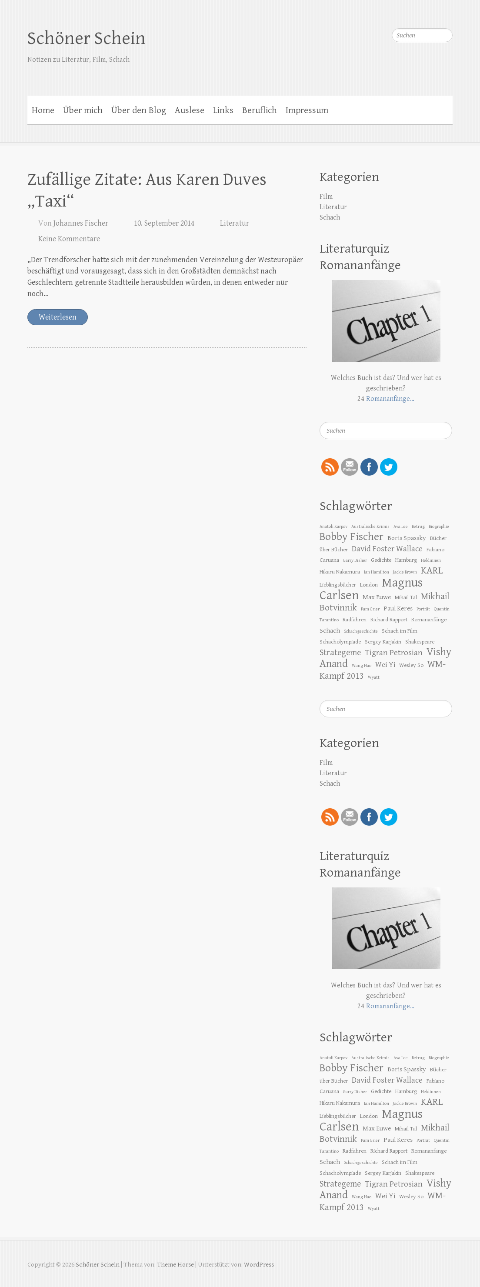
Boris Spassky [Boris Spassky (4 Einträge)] (406, 538)
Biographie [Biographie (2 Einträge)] (439, 526)
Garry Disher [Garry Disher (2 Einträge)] (355, 560)
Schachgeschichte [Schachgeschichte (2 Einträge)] (361, 631)
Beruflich (259, 110)
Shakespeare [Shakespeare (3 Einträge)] (419, 641)
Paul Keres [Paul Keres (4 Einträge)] (398, 608)
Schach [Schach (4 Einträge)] (330, 630)
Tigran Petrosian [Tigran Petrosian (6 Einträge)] (394, 652)
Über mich (83, 110)
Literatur (234, 223)
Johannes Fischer (80, 223)
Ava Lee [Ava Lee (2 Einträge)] (400, 526)
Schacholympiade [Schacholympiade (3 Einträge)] (340, 641)
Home (43, 110)
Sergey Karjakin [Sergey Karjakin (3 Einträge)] (383, 641)
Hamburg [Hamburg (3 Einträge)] (406, 560)
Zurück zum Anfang (468, 1275)
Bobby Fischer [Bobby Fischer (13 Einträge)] (351, 536)
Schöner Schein (86, 38)
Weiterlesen (58, 317)
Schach (330, 217)
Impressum (307, 110)
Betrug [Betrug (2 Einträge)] (418, 526)
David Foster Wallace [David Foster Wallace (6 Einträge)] (387, 548)
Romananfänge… (390, 399)
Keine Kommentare (69, 238)
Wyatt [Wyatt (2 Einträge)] (374, 677)
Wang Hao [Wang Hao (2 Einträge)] (361, 665)
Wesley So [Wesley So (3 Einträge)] (411, 665)
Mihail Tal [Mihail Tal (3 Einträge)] (406, 597)
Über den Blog (138, 110)
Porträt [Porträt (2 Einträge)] (423, 609)
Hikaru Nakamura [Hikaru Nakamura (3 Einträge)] (340, 571)
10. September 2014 (164, 223)
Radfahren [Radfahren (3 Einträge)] (355, 619)
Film (326, 197)
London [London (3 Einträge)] (369, 584)
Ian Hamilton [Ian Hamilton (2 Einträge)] (376, 572)
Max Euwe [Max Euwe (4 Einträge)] (377, 597)
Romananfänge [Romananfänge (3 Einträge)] (429, 619)
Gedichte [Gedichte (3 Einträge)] (381, 560)
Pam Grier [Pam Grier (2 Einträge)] (370, 609)
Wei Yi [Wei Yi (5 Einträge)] (385, 664)
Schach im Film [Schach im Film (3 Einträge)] (399, 630)
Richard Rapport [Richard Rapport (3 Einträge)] (388, 619)
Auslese (189, 110)
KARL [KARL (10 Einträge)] (432, 571)
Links (223, 110)
